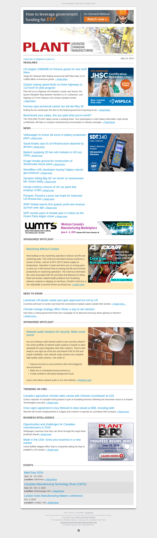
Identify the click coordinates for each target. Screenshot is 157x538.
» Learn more (78, 284)
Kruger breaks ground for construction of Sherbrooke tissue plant (47, 162)
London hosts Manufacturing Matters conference (53, 495)
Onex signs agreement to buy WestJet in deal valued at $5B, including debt (68, 408)
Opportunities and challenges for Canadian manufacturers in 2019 (49, 426)
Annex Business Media (85, 518)
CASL (66, 512)
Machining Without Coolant (42, 249)
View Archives (79, 3)
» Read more (36, 138)
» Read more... (119, 304)
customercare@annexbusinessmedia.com (78, 522)
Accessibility (79, 512)
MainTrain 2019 (33, 472)
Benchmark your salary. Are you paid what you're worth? (57, 115)
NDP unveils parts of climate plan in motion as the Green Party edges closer (53, 215)
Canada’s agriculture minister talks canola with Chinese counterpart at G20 (68, 395)
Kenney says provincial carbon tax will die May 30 (53, 106)
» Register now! (84, 380)
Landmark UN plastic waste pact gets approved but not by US (60, 300)
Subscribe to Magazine (34, 59)
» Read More (61, 79)
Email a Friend (90, 3)
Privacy (71, 512)
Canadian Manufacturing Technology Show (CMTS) (55, 484)
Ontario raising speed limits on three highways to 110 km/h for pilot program (52, 86)
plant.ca (50, 59)
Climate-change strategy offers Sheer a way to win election (59, 309)
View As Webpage (67, 3)
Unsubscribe (89, 512)
